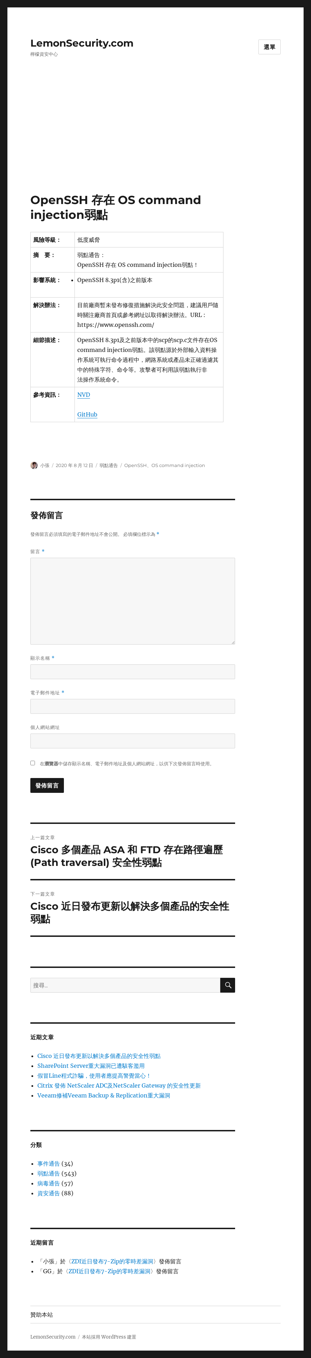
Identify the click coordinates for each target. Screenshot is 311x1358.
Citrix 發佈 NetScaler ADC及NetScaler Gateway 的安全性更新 (119, 1085)
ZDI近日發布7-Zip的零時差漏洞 (112, 1261)
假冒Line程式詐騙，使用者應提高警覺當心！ (94, 1075)
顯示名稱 (42, 658)
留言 (37, 552)
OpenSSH (135, 465)
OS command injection (178, 465)
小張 (44, 465)
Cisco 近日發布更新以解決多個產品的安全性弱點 (99, 1055)
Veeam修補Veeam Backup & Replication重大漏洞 (103, 1095)
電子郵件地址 (47, 693)
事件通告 (48, 1163)
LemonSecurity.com (81, 43)
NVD (83, 394)
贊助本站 (41, 1314)
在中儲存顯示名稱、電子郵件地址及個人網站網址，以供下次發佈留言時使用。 (127, 764)
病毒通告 (48, 1183)
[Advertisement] (157, 140)
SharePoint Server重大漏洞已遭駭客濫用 (91, 1065)
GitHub (87, 414)
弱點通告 (109, 465)
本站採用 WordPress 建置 (109, 1337)
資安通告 (48, 1193)
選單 (270, 47)
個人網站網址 (45, 727)
